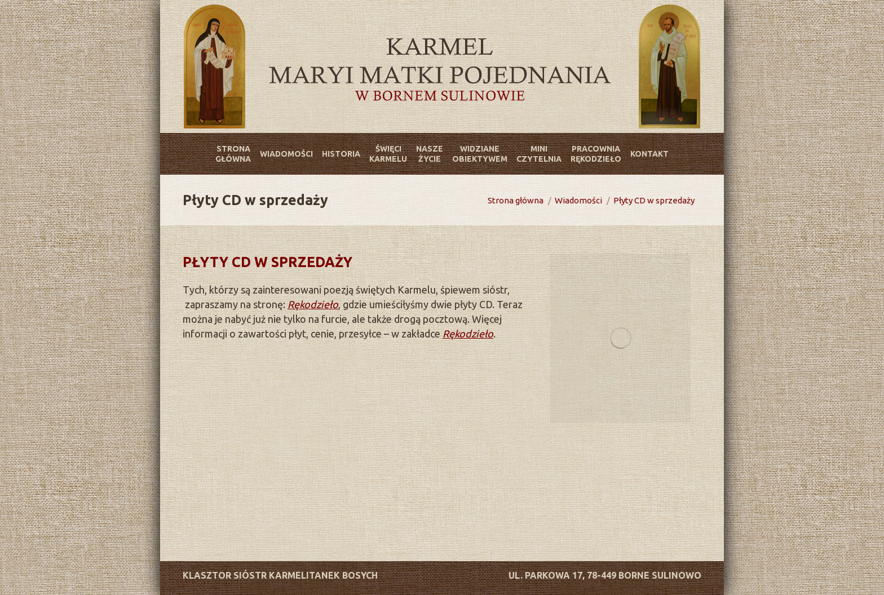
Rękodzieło (313, 304)
